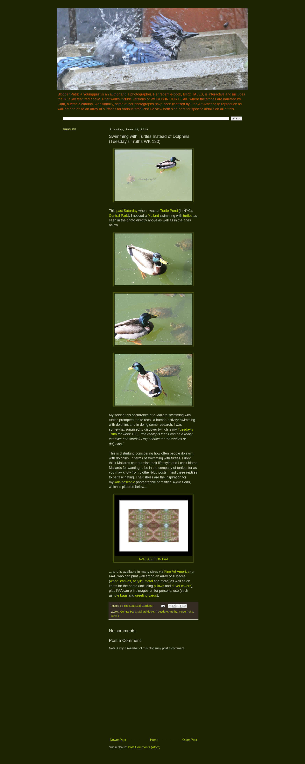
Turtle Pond (169, 211)
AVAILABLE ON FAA (153, 559)
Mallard (153, 216)
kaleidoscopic (124, 482)
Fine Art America (176, 571)
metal (149, 581)
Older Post (189, 739)
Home (154, 739)
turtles (187, 216)
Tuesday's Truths (166, 611)
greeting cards (146, 595)
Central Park (118, 216)
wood (114, 581)
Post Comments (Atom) (144, 747)
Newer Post (118, 739)
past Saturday (126, 211)
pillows (159, 586)
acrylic (138, 581)
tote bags (120, 595)
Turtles (114, 616)
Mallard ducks (146, 611)
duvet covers (181, 586)
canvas (125, 581)
